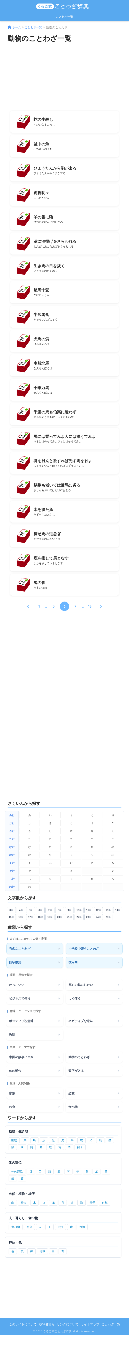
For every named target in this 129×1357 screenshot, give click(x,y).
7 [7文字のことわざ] (50, 931)
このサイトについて (23, 1346)
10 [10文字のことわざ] (79, 931)
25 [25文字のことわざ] (108, 938)
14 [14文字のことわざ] (117, 931)
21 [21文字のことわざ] (69, 938)
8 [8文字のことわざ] (60, 931)
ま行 (12, 884)
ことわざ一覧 (64, 16)
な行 (12, 868)
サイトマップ (90, 1346)
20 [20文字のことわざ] (59, 938)
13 (90, 628)
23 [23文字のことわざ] (88, 938)
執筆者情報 (46, 1346)
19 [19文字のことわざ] (50, 938)
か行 (12, 844)
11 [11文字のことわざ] (88, 931)
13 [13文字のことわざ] (108, 931)
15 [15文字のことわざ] (11, 938)
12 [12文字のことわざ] (98, 931)
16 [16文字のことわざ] (20, 938)
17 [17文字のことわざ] (30, 938)
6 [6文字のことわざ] (40, 931)
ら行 (12, 900)
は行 (12, 876)
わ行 (12, 908)
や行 (12, 892)
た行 (12, 860)
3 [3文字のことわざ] (11, 931)
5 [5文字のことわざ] (31, 931)
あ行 (12, 836)
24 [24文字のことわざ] (98, 938)
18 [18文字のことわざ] (40, 938)
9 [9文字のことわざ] (69, 931)
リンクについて (67, 1346)
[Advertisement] (64, 76)
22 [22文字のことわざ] (79, 938)
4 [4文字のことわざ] (21, 931)
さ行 (12, 852)
